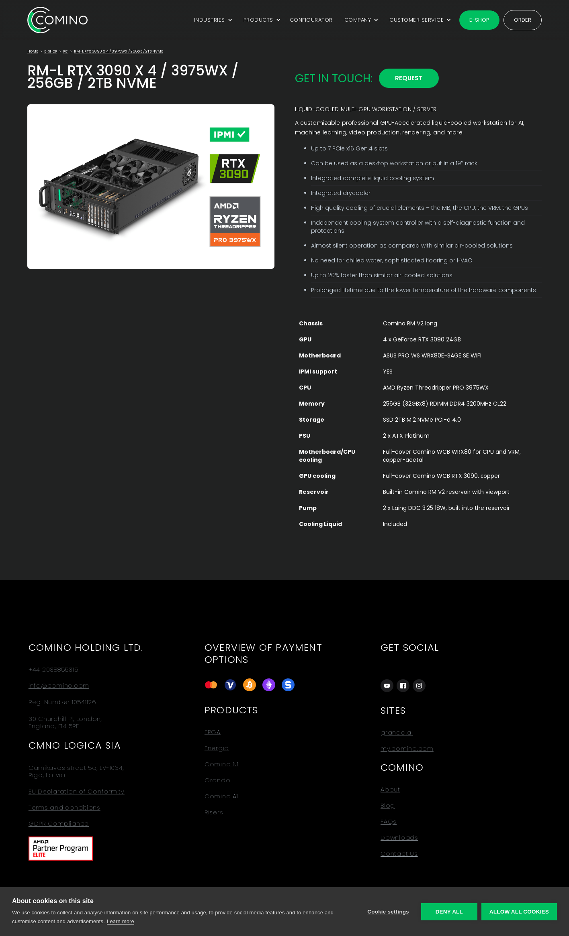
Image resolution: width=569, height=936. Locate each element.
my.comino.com (407, 748)
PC (65, 51)
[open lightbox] (150, 186)
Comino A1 (221, 796)
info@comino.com (59, 685)
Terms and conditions (64, 807)
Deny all (449, 912)
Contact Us (399, 854)
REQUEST (409, 78)
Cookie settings (388, 912)
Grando (218, 780)
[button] (212, 20)
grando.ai (397, 732)
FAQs (389, 821)
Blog (388, 805)
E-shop (479, 20)
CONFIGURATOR (311, 20)
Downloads (399, 837)
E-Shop (50, 51)
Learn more (120, 921)
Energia (217, 748)
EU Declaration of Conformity (77, 791)
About (390, 789)
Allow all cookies (519, 912)
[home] (57, 20)
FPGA (213, 732)
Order (522, 20)
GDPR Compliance (59, 823)
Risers (214, 812)
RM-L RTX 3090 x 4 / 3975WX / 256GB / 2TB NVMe (118, 51)
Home (32, 51)
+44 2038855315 (53, 669)
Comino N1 (222, 764)
